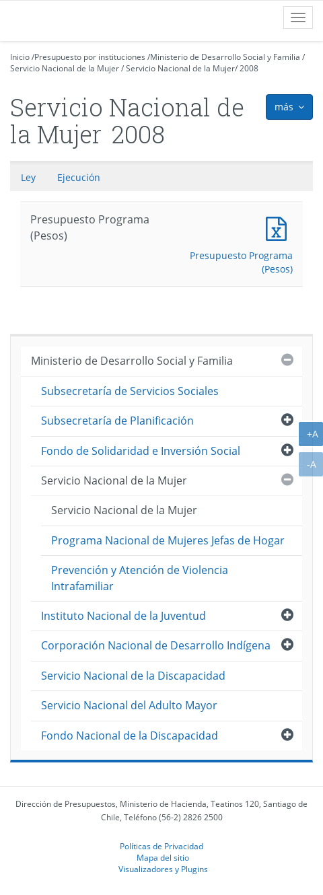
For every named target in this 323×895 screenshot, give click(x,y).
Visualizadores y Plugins (163, 868)
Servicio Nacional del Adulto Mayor (129, 705)
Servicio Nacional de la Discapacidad (133, 675)
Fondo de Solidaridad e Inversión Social (140, 450)
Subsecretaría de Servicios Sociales (130, 391)
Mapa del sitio (163, 857)
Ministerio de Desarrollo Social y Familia (225, 57)
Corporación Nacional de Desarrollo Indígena (156, 645)
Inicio (20, 57)
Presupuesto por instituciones (89, 57)
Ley (28, 177)
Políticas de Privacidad (161, 845)
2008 (249, 68)
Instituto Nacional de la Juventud (123, 615)
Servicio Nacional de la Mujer (64, 68)
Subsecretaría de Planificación (117, 420)
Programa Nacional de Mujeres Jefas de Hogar (168, 540)
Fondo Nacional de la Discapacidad (129, 735)
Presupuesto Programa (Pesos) (279, 227)
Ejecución (78, 177)
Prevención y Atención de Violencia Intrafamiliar (139, 578)
